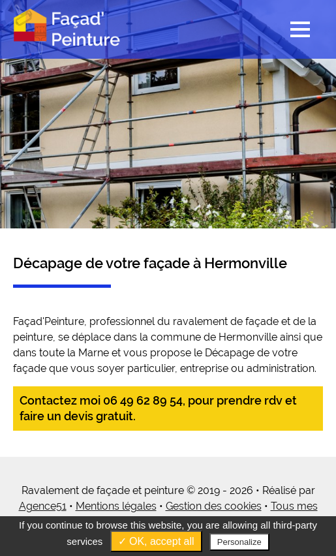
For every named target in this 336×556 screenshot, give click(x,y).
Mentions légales (116, 506)
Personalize (239, 542)
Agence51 (43, 506)
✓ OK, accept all (156, 541)
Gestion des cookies (214, 506)
